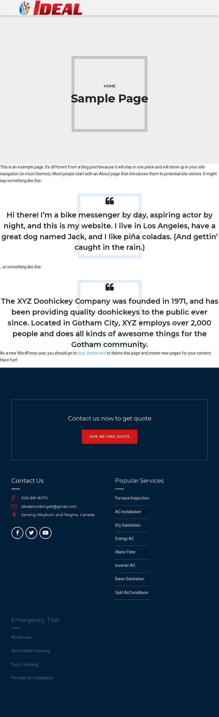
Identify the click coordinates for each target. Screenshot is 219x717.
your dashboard (92, 353)
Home (109, 86)
